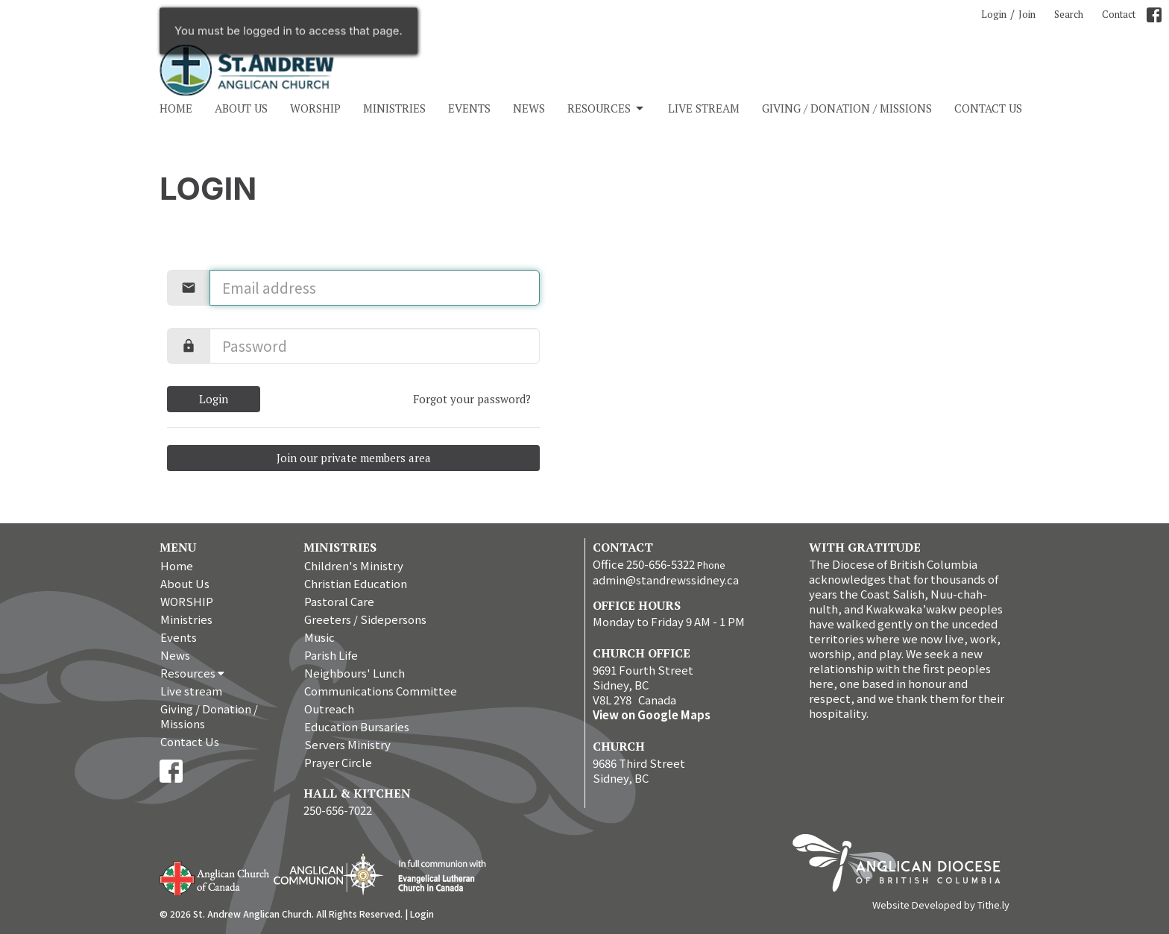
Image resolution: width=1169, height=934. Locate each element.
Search (1068, 14)
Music (319, 637)
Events (469, 108)
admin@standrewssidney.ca (666, 579)
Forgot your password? (472, 398)
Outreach (329, 708)
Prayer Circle (338, 762)
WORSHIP (315, 108)
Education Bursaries (356, 726)
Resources (606, 108)
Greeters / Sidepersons (365, 619)
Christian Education (355, 583)
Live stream (704, 108)
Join (1027, 14)
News (529, 108)
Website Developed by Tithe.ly (940, 905)
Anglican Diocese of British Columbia (904, 865)
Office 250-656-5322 (644, 564)
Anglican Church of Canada (215, 876)
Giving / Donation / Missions (847, 108)
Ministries (394, 108)
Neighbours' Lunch (354, 673)
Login (993, 14)
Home (176, 108)
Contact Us (988, 108)
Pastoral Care (339, 601)
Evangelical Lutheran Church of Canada (436, 876)
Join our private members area (354, 457)
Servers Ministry (347, 744)
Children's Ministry (353, 565)
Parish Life (331, 655)
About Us (241, 108)
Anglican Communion (328, 874)
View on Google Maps (651, 714)
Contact (1118, 14)
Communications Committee (380, 690)
